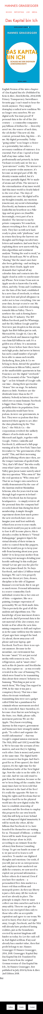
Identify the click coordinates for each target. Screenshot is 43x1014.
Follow (11, 1007)
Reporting (19, 12)
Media (34, 12)
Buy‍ (1, 978)
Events (21, 1007)
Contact (32, 1007)
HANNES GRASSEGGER (21, 5)
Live (28, 12)
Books (9, 12)
